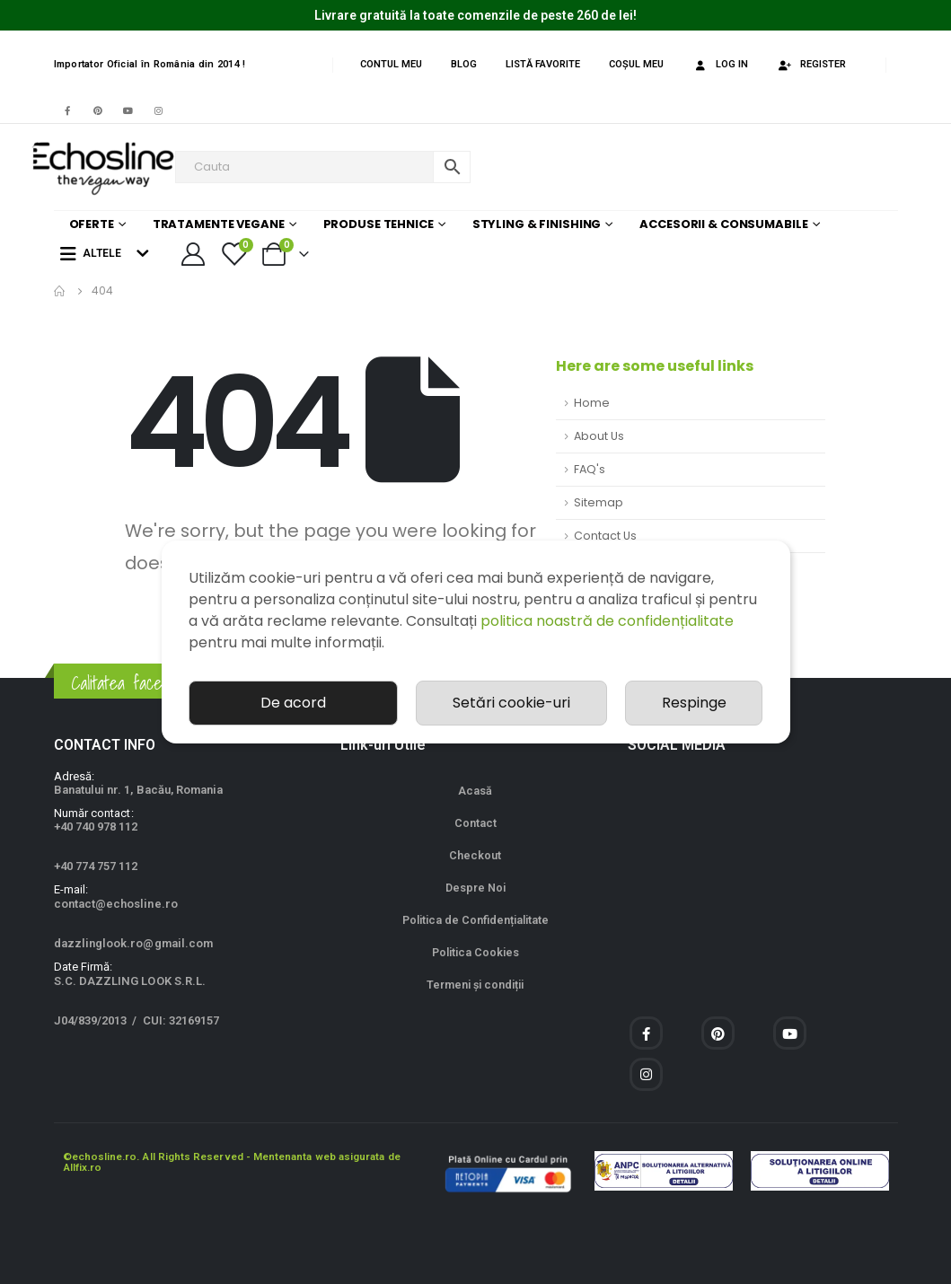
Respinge (694, 702)
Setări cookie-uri (511, 702)
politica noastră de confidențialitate (607, 621)
